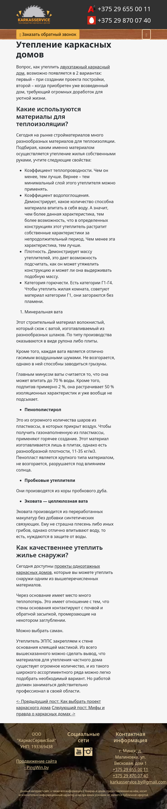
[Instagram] (88, 752)
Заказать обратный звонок (48, 34)
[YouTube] (79, 752)
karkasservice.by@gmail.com (138, 782)
